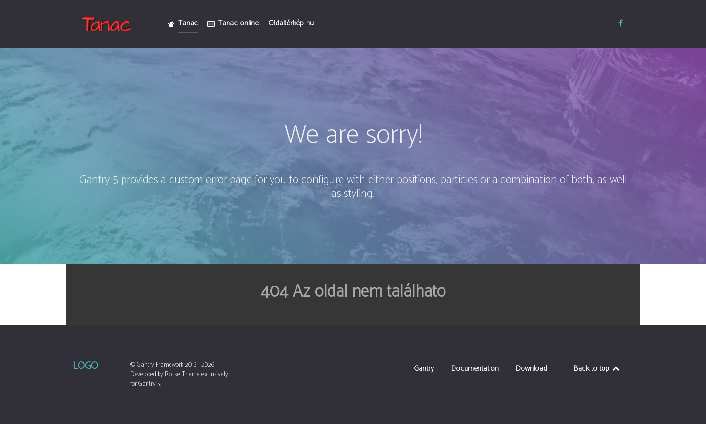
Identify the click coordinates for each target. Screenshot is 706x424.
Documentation (475, 369)
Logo (85, 366)
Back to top (597, 368)
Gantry (424, 369)
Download (531, 369)
